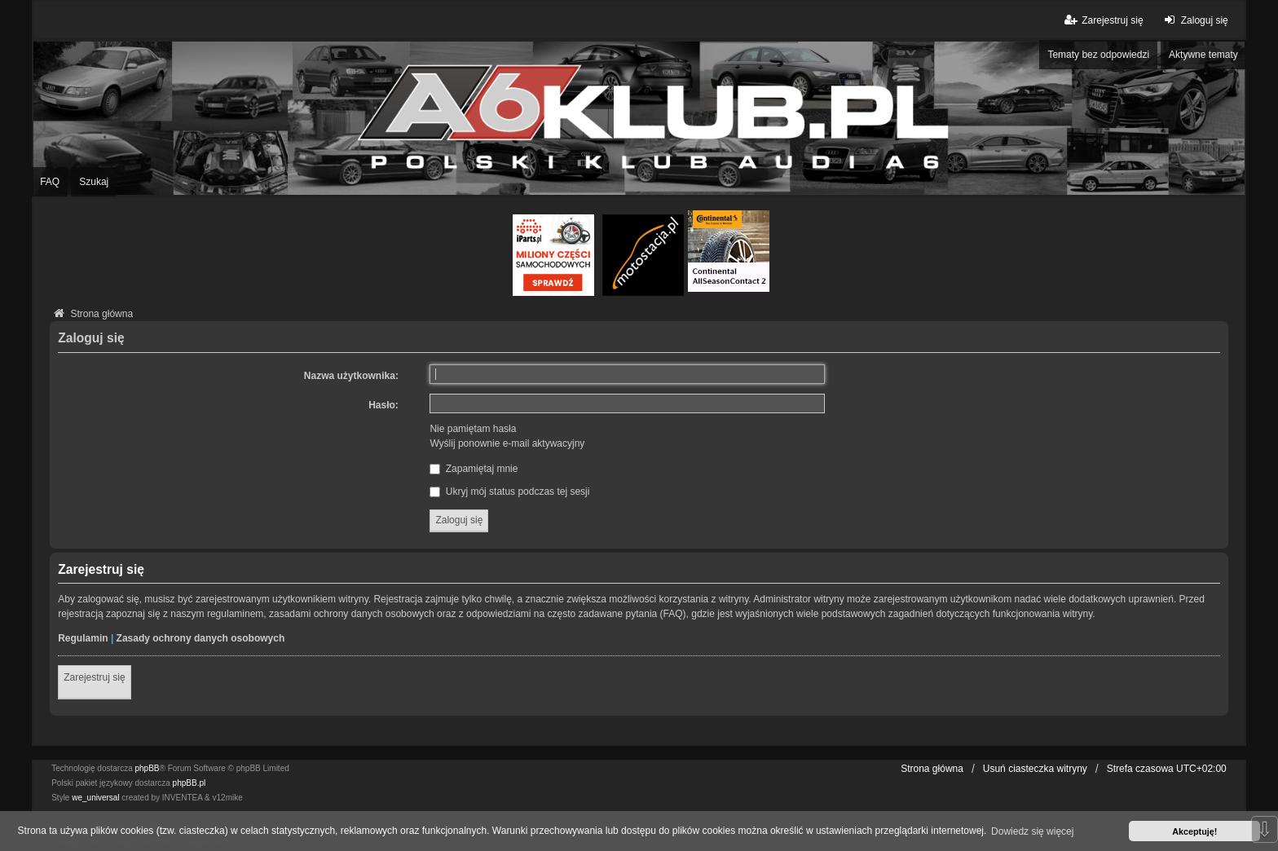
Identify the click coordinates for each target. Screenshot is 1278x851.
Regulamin (83, 638)
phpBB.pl (189, 782)
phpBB (147, 768)
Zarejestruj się (94, 677)
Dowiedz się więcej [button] (1032, 831)
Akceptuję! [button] (1194, 831)
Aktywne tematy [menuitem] (1203, 54)
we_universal (95, 797)
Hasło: (383, 405)
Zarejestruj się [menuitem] (1102, 20)
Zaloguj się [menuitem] (1194, 20)
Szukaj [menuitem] (93, 181)
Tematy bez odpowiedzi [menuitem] (1098, 54)
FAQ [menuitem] (49, 181)
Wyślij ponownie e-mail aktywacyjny (507, 443)
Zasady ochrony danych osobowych (201, 638)
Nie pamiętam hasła (473, 428)
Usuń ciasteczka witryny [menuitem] (1035, 768)
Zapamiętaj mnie (474, 468)
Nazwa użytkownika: (351, 375)
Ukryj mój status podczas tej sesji (509, 491)
